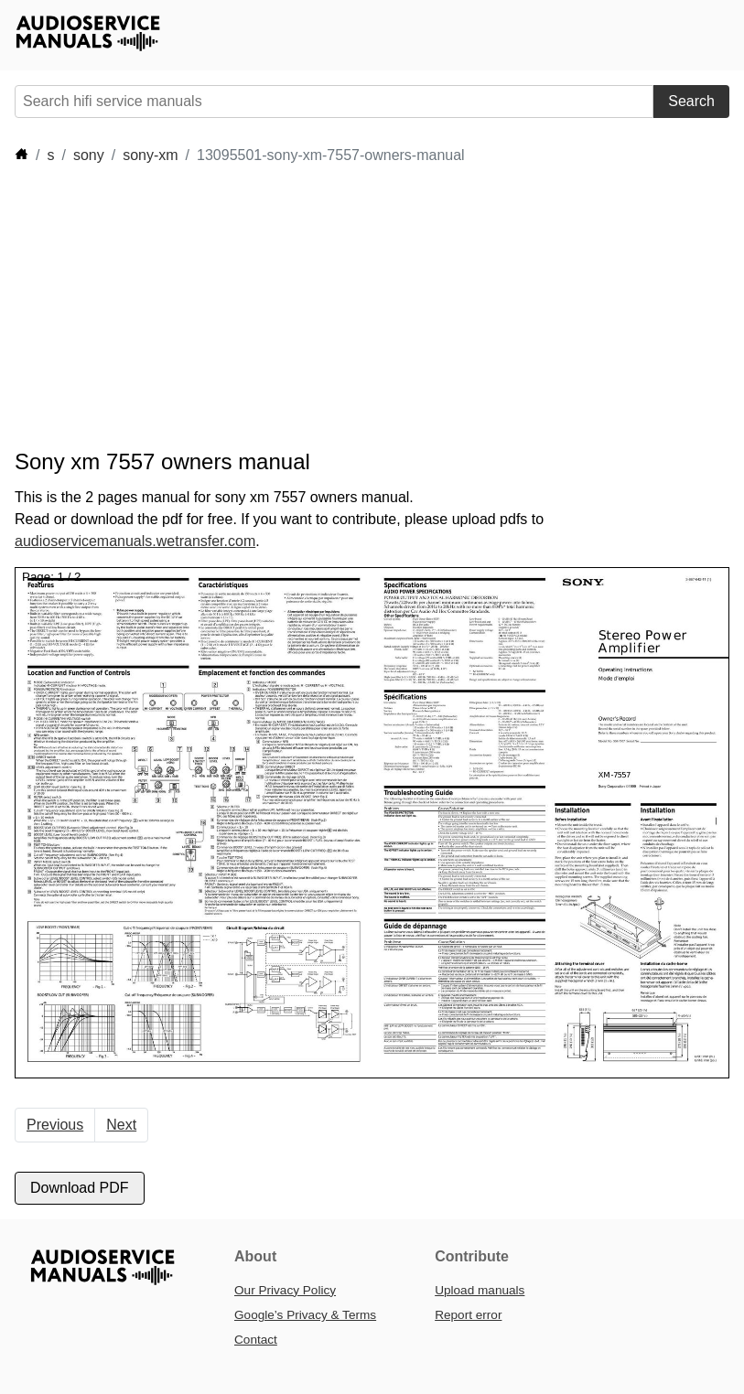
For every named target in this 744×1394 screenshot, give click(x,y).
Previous (55, 1124)
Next (121, 1124)
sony (88, 155)
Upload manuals (479, 1290)
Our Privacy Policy (285, 1290)
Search (691, 101)
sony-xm (150, 155)
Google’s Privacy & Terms (305, 1315)
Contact (255, 1339)
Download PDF (79, 1188)
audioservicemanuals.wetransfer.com (135, 541)
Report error (468, 1315)
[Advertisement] (348, 307)
